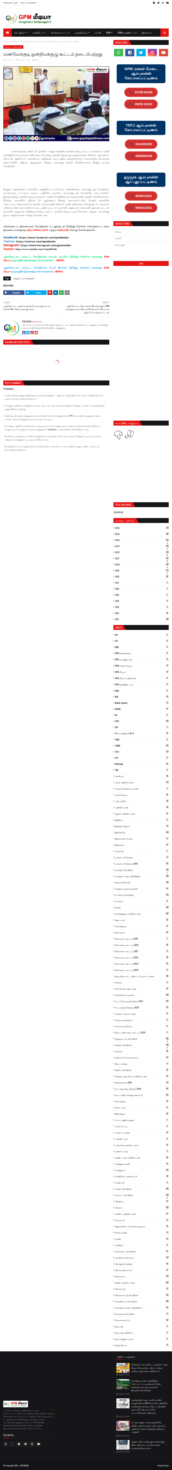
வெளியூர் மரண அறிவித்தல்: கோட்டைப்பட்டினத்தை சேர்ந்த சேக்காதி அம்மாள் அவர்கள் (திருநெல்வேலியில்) (146, 1385)
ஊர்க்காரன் (10, 60)
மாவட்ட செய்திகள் (142, 1195)
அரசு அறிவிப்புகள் (142, 782)
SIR (142, 727)
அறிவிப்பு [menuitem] (37, 32)
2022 (142, 552)
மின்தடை (142, 1201)
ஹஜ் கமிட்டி (142, 1345)
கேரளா (142, 982)
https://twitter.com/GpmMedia (35, 241)
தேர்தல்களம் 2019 (142, 1082)
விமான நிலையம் (142, 1270)
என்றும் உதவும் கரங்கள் (142, 888)
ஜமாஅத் (142, 1326)
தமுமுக (142, 1051)
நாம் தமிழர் (142, 1101)
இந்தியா (142, 819)
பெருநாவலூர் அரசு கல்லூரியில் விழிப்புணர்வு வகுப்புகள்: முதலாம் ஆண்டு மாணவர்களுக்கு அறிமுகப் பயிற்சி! (148, 1427)
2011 (142, 619)
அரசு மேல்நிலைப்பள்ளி (142, 788)
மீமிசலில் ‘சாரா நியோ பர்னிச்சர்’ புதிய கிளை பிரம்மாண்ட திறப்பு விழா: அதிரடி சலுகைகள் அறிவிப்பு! (149, 1368)
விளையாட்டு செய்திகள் (142, 1295)
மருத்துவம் (142, 1170)
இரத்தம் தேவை (142, 826)
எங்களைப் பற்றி (10, 2)
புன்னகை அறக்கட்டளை (142, 1145)
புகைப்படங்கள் (142, 1132)
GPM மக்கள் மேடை (142, 665)
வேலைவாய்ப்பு (142, 1320)
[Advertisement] (63, 179)
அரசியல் (142, 776)
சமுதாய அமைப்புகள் (142, 1013)
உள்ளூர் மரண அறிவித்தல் (142, 876)
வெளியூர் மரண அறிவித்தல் (142, 1307)
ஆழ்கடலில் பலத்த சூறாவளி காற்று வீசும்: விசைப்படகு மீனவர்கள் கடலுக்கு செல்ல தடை (148, 1445)
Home (6, 41)
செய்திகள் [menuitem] (19, 32)
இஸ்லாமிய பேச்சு (142, 838)
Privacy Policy (163, 1465)
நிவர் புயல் (142, 1107)
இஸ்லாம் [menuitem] (147, 32)
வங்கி (142, 1238)
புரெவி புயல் (142, 1138)
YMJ (142, 770)
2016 (142, 588)
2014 (142, 601)
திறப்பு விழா (142, 1063)
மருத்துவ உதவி (142, 1163)
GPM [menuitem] (108, 32)
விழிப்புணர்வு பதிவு (142, 1282)
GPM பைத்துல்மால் (142, 659)
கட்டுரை (142, 901)
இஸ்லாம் (142, 844)
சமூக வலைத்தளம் (142, 1020)
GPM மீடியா (142, 672)
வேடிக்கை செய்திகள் (142, 1313)
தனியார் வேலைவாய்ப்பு (142, 1057)
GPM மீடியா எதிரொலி (142, 678)
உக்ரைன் (142, 851)
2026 (142, 528)
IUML (142, 690)
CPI (142, 641)
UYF (142, 757)
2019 (142, 570)
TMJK (142, 739)
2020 (142, 564)
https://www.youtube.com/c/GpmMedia (36, 249)
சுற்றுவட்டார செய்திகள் (21, 41)
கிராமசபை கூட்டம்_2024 (142, 970)
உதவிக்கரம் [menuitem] (81, 32)
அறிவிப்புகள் (142, 807)
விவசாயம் (142, 1276)
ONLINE (142, 709)
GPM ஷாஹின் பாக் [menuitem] (127, 32)
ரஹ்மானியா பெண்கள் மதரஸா (142, 1226)
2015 (142, 595)
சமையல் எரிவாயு (142, 1026)
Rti (142, 715)
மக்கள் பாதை (142, 1151)
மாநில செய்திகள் (142, 1188)
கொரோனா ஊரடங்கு (142, 988)
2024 (142, 540)
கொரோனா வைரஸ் (142, 995)
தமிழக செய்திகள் (142, 1045)
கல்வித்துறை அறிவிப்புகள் (142, 913)
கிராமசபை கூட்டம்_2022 (142, 957)
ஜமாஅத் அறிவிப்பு (142, 1332)
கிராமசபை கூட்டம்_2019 (142, 938)
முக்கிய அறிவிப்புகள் (142, 1213)
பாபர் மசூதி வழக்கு (142, 1120)
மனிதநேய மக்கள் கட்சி (142, 1176)
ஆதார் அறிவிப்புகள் (142, 813)
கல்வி (142, 907)
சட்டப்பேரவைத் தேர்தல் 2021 (142, 1001)
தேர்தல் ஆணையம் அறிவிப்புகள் (142, 1076)
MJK (142, 696)
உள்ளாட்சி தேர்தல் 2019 (142, 863)
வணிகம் (142, 1245)
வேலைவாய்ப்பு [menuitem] (59, 32)
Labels (118, 627)
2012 (142, 613)
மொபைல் (142, 1220)
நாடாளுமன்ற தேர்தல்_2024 (142, 1088)
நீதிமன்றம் (142, 1113)
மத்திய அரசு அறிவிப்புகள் (142, 1157)
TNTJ (142, 751)
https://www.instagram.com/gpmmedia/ (45, 245)
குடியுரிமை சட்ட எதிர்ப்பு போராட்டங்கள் (142, 976)
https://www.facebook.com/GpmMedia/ (44, 237)
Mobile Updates (142, 702)
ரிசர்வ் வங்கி (142, 1232)
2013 (142, 607)
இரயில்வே (142, 832)
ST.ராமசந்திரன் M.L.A (142, 733)
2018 (142, 576)
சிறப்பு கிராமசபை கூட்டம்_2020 (142, 1032)
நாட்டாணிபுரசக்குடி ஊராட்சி (142, 1095)
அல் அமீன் (142, 801)
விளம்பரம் (142, 1288)
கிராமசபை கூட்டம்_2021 (142, 951)
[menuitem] (7, 32)
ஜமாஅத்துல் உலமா (142, 1338)
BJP (142, 635)
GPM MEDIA (24, 1465)
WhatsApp (142, 764)
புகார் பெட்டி (142, 1126)
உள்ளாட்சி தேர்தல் (142, 857)
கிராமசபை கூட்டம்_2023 (142, 963)
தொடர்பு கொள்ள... (29, 2)
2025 (142, 534)
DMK (142, 647)
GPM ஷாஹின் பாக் (142, 684)
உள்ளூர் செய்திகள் (142, 870)
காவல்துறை (142, 926)
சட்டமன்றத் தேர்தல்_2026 (142, 1007)
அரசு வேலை (142, 794)
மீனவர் (142, 1207)
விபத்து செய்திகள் (142, 1263)
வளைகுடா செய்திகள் (142, 1251)
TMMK (142, 745)
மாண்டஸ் (142, 1182)
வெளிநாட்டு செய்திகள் (142, 1301)
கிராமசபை (142, 932)
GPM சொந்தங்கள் (142, 653)
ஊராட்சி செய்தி (142, 882)
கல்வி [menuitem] (98, 32)
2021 (142, 558)
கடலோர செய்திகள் (142, 895)
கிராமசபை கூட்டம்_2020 (142, 945)
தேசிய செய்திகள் (142, 1070)
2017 (142, 582)
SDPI (142, 721)
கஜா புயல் (142, 920)
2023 (142, 546)
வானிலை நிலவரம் (142, 1257)
